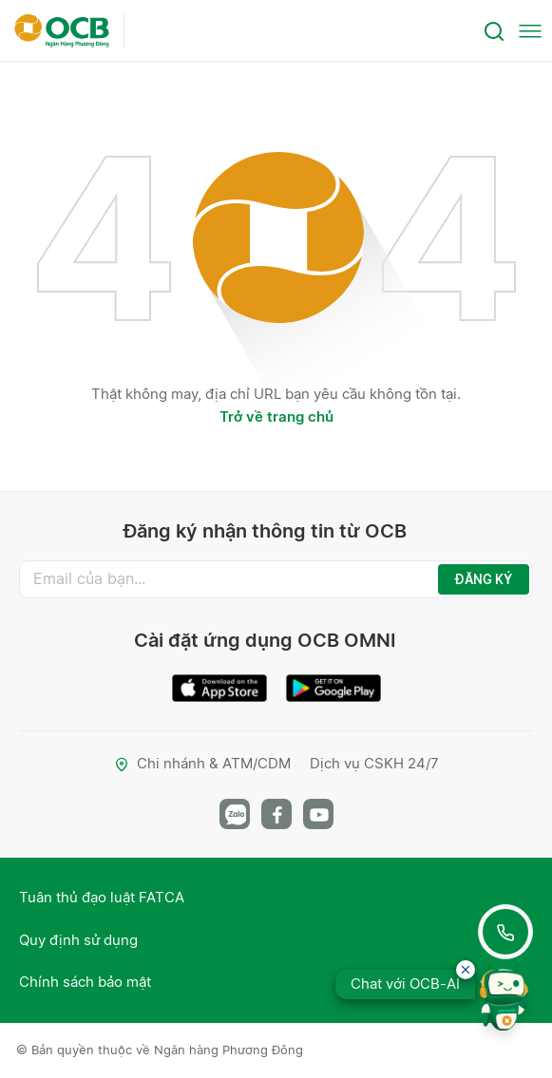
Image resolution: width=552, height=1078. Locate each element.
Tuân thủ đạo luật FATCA (101, 897)
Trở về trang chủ (276, 416)
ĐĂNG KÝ (483, 579)
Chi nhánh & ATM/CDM (202, 763)
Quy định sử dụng (78, 940)
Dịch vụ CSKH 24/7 (374, 763)
